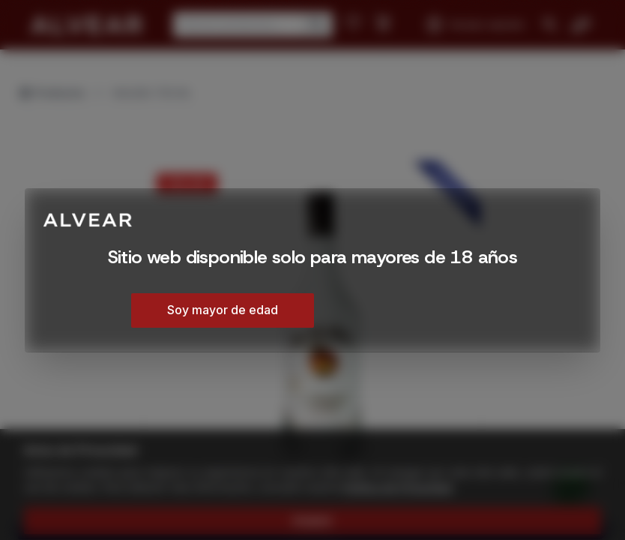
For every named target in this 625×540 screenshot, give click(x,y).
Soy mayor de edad (222, 309)
